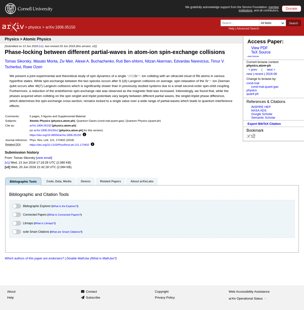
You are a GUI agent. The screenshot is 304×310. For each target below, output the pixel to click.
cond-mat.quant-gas (264, 86)
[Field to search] (272, 23)
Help (231, 28)
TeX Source (261, 52)
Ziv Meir (66, 61)
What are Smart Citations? (66, 231)
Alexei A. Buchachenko (94, 61)
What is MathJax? (103, 258)
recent (259, 74)
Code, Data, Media (58, 181)
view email (44, 158)
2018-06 (271, 74)
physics (34, 27)
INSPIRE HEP (261, 107)
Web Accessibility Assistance (249, 291)
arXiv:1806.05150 (41, 125)
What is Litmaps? (45, 223)
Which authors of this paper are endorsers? (34, 258)
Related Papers (110, 181)
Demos (85, 181)
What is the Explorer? (64, 206)
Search (293, 23)
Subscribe (93, 297)
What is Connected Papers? (64, 214)
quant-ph (253, 94)
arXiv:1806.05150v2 (46, 130)
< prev (252, 69)
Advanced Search (248, 28)
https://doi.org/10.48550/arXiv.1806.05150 (55, 134)
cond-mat (253, 83)
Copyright (162, 291)
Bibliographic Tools (23, 181)
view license (253, 56)
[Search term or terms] (241, 23)
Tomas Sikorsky (18, 61)
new (249, 74)
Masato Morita (45, 61)
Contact (91, 291)
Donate (291, 8)
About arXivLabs (141, 181)
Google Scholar (261, 114)
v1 (40, 46)
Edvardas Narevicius (191, 61)
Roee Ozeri (32, 67)
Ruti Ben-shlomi (129, 61)
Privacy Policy (165, 297)
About (11, 291)
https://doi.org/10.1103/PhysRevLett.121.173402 (59, 144)
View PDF (259, 48)
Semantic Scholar (263, 117)
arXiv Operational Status (248, 298)
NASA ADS (258, 110)
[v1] (7, 162)
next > (271, 69)
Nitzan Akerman (158, 61)
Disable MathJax (77, 258)
